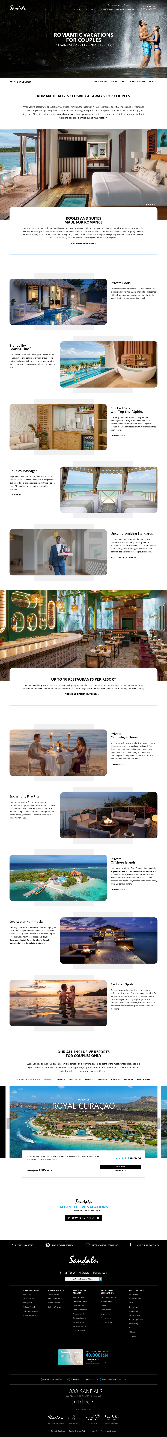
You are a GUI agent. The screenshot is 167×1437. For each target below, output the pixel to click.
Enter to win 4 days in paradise (83, 1273)
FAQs (131, 1303)
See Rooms (110, 1166)
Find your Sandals (29, 1307)
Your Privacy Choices (108, 1431)
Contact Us (93, 1431)
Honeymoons (106, 1310)
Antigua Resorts (79, 1314)
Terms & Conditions (58, 1431)
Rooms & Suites (137, 81)
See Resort (110, 1171)
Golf (123, 81)
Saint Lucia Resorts (80, 1310)
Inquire (103, 1305)
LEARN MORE (92, 1359)
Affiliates (132, 1332)
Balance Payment (54, 1303)
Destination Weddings (109, 1297)
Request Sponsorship (136, 1319)
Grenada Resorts (79, 1322)
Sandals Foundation (136, 1299)
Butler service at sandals (125, 557)
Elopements (105, 1314)
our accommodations (83, 243)
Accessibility (133, 1324)
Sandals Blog (134, 1294)
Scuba (114, 81)
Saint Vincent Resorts (80, 1301)
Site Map (132, 1336)
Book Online (27, 1294)
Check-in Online (53, 1294)
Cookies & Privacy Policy (77, 1431)
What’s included (20, 81)
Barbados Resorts (79, 1326)
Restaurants (100, 81)
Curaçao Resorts (79, 1330)
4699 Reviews (125, 1158)
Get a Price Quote (29, 1299)
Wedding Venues (107, 1301)
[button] (9, 174)
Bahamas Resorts (79, 1318)
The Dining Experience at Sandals (83, 694)
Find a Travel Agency (30, 1311)
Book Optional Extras (55, 1299)
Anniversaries (106, 1318)
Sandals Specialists (30, 1315)
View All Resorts (79, 1297)
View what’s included (83, 1218)
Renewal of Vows (107, 1322)
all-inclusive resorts (71, 114)
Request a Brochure (136, 1315)
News (131, 1328)
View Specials (27, 1303)
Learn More (118, 435)
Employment (133, 1307)
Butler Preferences (54, 1307)
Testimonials (133, 1311)
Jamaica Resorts (79, 1305)
